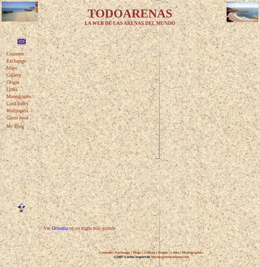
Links (12, 89)
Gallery (13, 75)
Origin (12, 82)
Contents (15, 54)
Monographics (193, 252)
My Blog (15, 126)
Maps (11, 68)
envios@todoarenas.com (170, 257)
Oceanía (60, 228)
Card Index (17, 103)
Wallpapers (17, 110)
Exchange (16, 61)
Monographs (18, 96)
